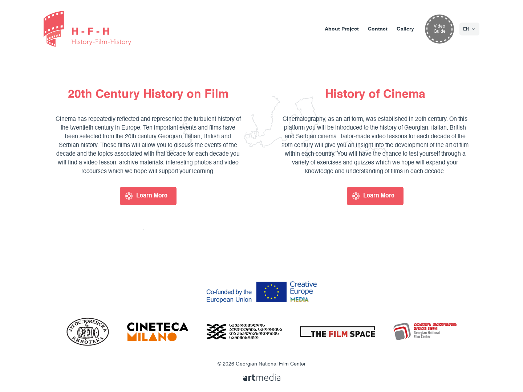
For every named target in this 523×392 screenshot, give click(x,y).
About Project (342, 29)
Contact (378, 29)
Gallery (405, 29)
